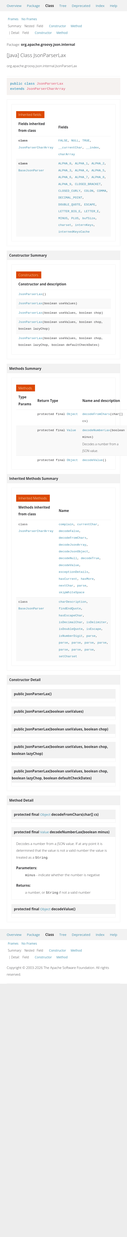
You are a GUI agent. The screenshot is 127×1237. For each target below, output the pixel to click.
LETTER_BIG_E (69, 211)
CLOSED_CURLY (69, 191)
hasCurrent (68, 579)
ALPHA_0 (64, 163)
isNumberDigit (71, 636)
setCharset (68, 656)
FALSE (63, 141)
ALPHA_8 (98, 177)
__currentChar (70, 148)
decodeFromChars (96, 414)
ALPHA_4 (81, 170)
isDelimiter (96, 622)
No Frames (29, 19)
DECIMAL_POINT (70, 198)
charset (64, 225)
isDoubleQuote (71, 629)
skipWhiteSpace (72, 592)
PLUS (75, 218)
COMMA (101, 191)
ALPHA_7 (81, 177)
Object (72, 414)
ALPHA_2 (98, 163)
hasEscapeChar (71, 615)
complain (66, 524)
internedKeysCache (74, 232)
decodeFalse (69, 531)
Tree (62, 5)
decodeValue (92, 460)
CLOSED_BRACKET (88, 184)
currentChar (87, 524)
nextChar (66, 586)
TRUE (86, 141)
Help (113, 5)
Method (76, 26)
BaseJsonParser (31, 170)
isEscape (93, 629)
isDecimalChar (71, 622)
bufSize (88, 218)
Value (71, 430)
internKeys (84, 225)
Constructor (57, 26)
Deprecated (81, 5)
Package (33, 5)
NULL (75, 141)
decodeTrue (90, 558)
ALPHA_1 (81, 163)
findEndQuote (70, 608)
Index (100, 5)
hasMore (87, 579)
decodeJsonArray (72, 545)
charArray (66, 154)
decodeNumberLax (96, 430)
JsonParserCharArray (35, 148)
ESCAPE (89, 205)
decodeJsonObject (73, 551)
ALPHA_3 (64, 170)
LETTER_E (91, 211)
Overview (14, 5)
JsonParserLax (30, 294)
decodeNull (68, 558)
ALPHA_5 (98, 170)
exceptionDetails (73, 572)
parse (81, 586)
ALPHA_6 (64, 177)
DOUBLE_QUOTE (69, 205)
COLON (88, 191)
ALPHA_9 (64, 184)
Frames (13, 19)
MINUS (63, 218)
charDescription (72, 602)
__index (92, 148)
